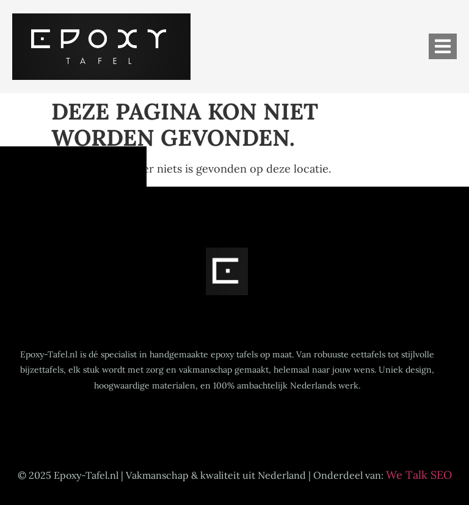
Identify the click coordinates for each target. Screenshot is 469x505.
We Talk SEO (419, 475)
